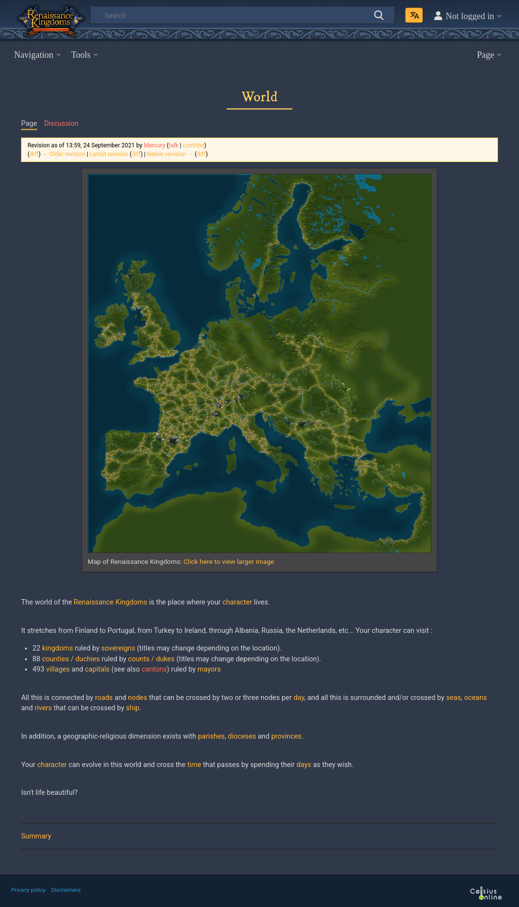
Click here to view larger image (229, 561)
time (194, 765)
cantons (154, 669)
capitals (97, 669)
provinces (286, 736)
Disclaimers (66, 889)
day (298, 698)
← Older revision (63, 154)
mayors (209, 669)
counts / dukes (151, 659)
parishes (211, 736)
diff (33, 154)
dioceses (242, 736)
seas (453, 698)
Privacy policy (28, 889)
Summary (36, 836)
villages (58, 669)
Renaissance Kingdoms (110, 602)
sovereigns (118, 648)
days (304, 765)
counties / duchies (71, 659)
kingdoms (57, 648)
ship (132, 708)
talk (174, 145)
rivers (43, 708)
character (237, 602)
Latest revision (109, 154)
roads (104, 698)
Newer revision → (170, 154)
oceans (475, 698)
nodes (137, 698)
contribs (193, 145)
